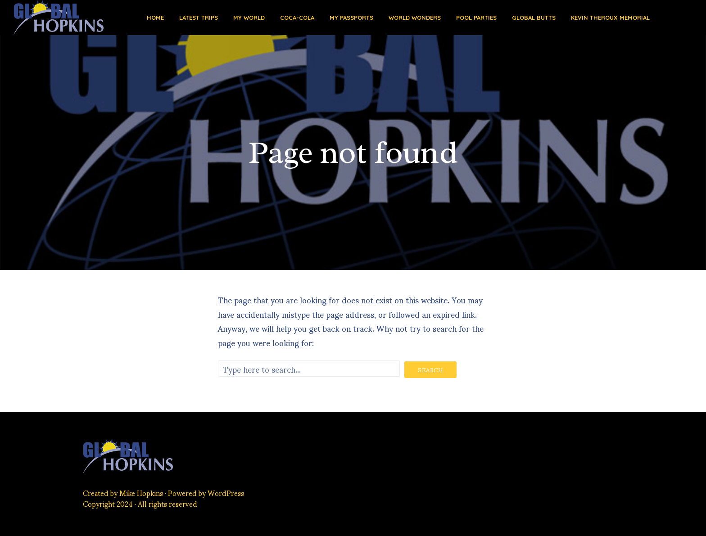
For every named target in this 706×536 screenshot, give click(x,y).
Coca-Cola (297, 17)
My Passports (351, 17)
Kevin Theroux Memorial (610, 17)
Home (155, 17)
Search (430, 369)
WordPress (226, 492)
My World (249, 17)
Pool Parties (476, 17)
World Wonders (415, 17)
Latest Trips (198, 17)
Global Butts (534, 17)
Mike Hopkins (141, 492)
